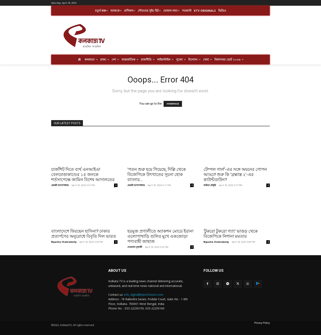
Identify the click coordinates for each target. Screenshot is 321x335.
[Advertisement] (193, 36)
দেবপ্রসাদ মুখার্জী (134, 246)
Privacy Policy (262, 322)
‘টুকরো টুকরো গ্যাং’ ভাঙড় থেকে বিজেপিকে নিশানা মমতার (230, 234)
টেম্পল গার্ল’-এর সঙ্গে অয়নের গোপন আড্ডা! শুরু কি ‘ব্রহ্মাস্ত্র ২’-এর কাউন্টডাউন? (235, 174)
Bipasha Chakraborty (64, 241)
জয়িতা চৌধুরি (209, 185)
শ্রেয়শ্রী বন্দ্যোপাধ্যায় (60, 185)
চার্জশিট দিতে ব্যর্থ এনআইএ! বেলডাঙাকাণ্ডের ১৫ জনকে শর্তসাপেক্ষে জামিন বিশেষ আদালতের (83, 174)
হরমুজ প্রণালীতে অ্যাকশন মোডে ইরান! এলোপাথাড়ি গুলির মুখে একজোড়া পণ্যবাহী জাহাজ (160, 236)
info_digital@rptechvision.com (143, 295)
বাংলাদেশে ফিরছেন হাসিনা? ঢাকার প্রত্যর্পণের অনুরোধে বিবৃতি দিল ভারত (83, 234)
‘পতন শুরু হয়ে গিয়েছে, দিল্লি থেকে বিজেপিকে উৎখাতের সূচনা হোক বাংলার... (156, 174)
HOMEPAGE (173, 104)
